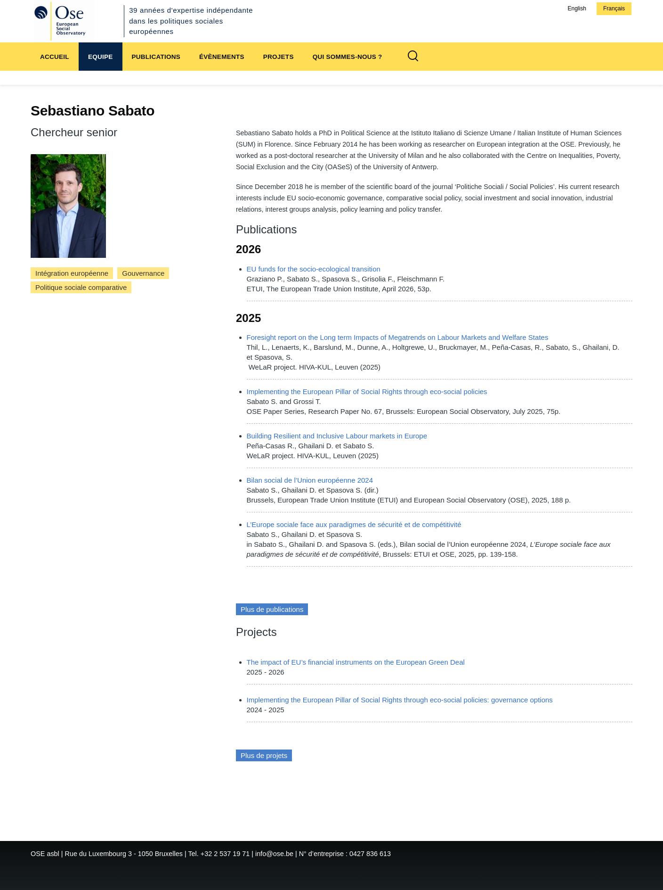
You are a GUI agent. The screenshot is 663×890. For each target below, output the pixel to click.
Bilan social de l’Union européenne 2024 (310, 480)
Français (614, 8)
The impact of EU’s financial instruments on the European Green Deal (356, 662)
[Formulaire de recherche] (413, 56)
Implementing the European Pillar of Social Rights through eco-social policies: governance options (400, 700)
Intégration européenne (71, 273)
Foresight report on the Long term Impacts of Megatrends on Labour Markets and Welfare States (398, 337)
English (576, 8)
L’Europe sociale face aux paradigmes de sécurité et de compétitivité (354, 524)
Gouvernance (143, 273)
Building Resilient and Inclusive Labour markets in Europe (337, 436)
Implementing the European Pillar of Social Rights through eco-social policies (367, 391)
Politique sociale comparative (81, 287)
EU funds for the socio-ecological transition (313, 269)
